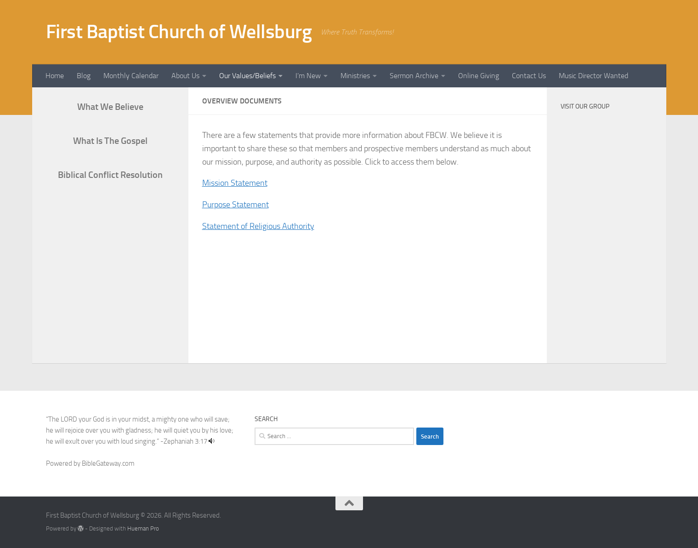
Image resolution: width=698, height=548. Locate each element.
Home (54, 75)
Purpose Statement (235, 205)
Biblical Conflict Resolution (110, 174)
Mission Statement (234, 183)
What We (110, 106)
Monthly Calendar (131, 75)
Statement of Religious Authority (258, 226)
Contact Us (529, 75)
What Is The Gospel (110, 140)
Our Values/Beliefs (247, 75)
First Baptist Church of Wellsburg (179, 31)
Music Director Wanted (593, 75)
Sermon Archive (414, 75)
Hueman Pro (143, 528)
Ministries (355, 75)
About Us (185, 75)
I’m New (308, 75)
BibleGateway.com (108, 463)
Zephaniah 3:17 (185, 441)
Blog (84, 75)
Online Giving (478, 75)
